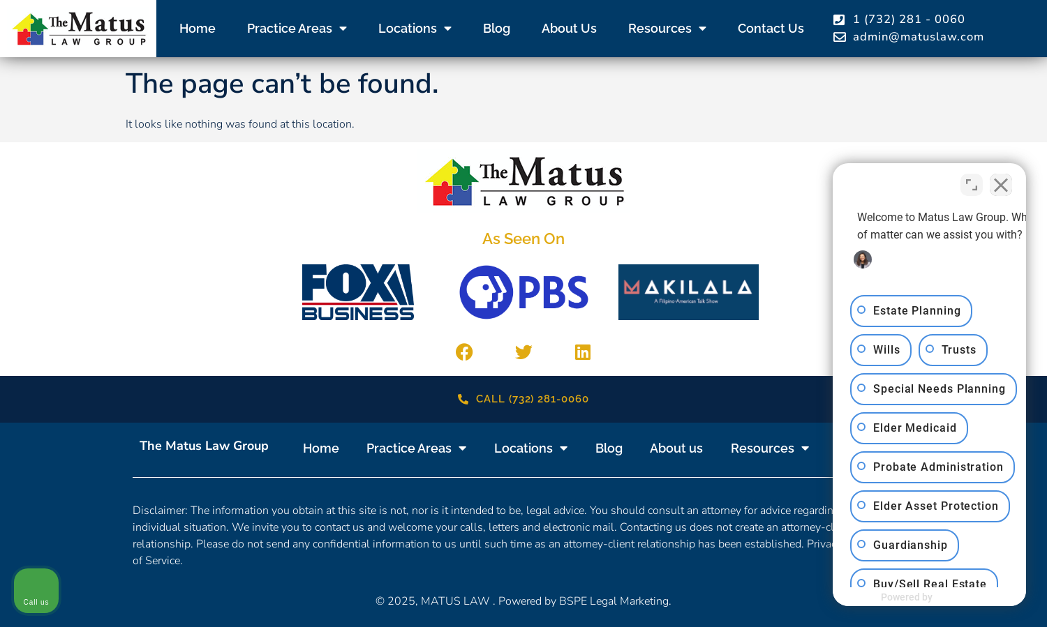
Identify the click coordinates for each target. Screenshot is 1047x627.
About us (569, 28)
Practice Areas (297, 28)
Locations (415, 28)
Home (197, 28)
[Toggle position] (971, 181)
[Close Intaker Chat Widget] (1001, 181)
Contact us (771, 28)
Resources (667, 28)
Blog (496, 28)
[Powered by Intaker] (928, 598)
